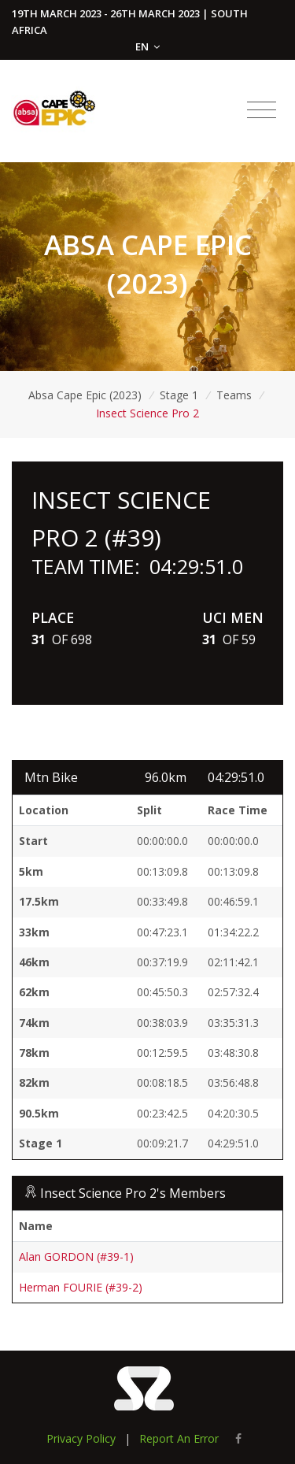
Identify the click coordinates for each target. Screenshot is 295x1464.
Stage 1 (179, 394)
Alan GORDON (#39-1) (76, 1256)
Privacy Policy (81, 1438)
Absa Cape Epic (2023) (85, 394)
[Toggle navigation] (261, 110)
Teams (234, 394)
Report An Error (179, 1438)
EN (147, 46)
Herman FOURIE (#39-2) (80, 1287)
